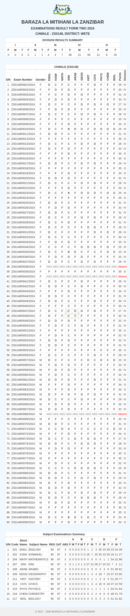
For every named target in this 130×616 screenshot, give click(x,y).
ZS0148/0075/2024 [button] (23, 448)
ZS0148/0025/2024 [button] (23, 202)
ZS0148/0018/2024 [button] (23, 168)
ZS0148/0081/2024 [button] (23, 478)
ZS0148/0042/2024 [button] (23, 286)
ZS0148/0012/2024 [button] (23, 138)
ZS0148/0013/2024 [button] (23, 143)
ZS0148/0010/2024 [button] (23, 129)
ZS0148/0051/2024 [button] (23, 330)
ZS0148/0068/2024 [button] (23, 414)
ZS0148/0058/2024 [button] (23, 364)
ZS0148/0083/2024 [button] (23, 487)
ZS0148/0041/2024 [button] (23, 281)
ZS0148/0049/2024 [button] (23, 320)
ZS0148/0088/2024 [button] (23, 512)
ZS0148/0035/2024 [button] (23, 251)
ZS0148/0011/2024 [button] (23, 133)
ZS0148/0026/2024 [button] (23, 207)
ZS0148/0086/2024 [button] (23, 502)
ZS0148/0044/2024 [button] (23, 296)
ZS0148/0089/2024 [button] (23, 517)
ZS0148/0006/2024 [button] (23, 109)
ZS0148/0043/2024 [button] (23, 291)
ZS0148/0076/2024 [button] (23, 453)
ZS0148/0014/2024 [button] (23, 148)
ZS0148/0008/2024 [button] (23, 119)
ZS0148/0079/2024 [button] (23, 468)
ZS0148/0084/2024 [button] (23, 492)
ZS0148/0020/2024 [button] (23, 178)
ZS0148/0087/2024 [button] (23, 507)
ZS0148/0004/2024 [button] (23, 99)
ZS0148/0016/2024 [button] (23, 158)
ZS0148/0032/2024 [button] (23, 237)
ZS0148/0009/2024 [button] (23, 124)
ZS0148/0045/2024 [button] (23, 301)
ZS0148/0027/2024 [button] (23, 212)
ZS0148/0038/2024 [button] (23, 266)
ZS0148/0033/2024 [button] (23, 242)
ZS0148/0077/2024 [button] (23, 458)
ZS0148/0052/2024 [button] (23, 335)
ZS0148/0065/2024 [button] (23, 399)
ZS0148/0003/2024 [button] (23, 94)
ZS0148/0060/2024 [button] (23, 374)
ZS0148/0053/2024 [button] (23, 340)
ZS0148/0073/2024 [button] (23, 438)
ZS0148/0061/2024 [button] (23, 379)
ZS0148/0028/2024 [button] (23, 217)
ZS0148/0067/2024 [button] (23, 409)
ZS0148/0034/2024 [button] (23, 247)
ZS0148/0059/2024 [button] (23, 369)
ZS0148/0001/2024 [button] (23, 84)
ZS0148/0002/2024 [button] (23, 89)
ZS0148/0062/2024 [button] (23, 384)
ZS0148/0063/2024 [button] (23, 389)
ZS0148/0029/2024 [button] (23, 222)
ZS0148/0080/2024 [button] (23, 473)
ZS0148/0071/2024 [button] (23, 428)
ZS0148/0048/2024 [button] (23, 315)
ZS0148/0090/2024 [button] (23, 522)
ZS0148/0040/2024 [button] (23, 276)
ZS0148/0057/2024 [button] (23, 360)
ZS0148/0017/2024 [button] (23, 163)
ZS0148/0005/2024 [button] (23, 104)
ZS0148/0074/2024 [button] (23, 443)
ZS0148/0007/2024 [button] (23, 114)
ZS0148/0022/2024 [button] (23, 188)
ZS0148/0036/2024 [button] (23, 256)
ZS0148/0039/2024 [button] (23, 271)
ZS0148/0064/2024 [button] (23, 394)
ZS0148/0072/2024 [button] (23, 433)
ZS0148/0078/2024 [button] (23, 463)
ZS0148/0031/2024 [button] (23, 232)
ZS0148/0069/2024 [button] (23, 419)
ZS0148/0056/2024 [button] (23, 355)
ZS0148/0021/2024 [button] (23, 183)
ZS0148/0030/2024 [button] (23, 227)
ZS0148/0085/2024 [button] (23, 497)
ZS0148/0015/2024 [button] (23, 153)
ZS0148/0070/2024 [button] (23, 423)
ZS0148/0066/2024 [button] (23, 404)
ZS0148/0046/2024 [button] (23, 306)
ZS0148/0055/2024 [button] (23, 350)
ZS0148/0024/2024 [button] (23, 197)
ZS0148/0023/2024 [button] (23, 192)
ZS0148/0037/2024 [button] (23, 261)
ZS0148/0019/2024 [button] (23, 173)
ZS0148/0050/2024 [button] (23, 325)
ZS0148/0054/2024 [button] (23, 345)
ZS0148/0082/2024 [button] (23, 482)
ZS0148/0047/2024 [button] (23, 310)
